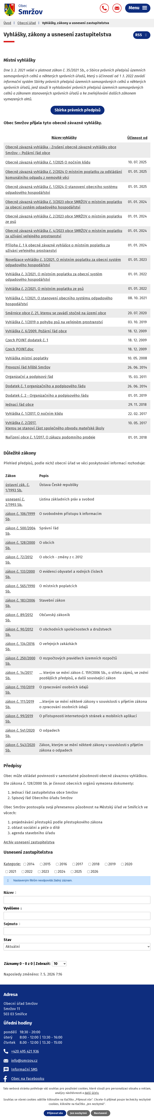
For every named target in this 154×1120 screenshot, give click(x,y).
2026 (94, 871)
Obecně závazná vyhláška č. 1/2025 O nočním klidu (47, 162)
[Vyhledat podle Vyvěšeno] (77, 916)
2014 (30, 864)
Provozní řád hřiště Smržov (27, 367)
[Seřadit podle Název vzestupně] (16, 892)
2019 (112, 864)
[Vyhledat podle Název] (77, 900)
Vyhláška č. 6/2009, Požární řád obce (36, 331)
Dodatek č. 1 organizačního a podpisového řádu (45, 386)
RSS (141, 35)
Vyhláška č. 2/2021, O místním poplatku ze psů (44, 289)
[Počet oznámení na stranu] (59, 963)
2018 (95, 864)
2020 (128, 864)
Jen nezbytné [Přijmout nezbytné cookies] (78, 1113)
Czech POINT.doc (19, 349)
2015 (47, 864)
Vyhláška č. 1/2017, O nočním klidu (34, 413)
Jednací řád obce (19, 404)
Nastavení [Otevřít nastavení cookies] (100, 1113)
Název (9, 892)
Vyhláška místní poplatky (26, 358)
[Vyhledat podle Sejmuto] (77, 931)
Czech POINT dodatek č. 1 (26, 340)
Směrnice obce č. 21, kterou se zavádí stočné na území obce (55, 313)
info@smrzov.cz (24, 1060)
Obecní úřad (26, 23)
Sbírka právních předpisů (77, 110)
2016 (63, 864)
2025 (78, 871)
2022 (28, 871)
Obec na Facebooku (27, 1078)
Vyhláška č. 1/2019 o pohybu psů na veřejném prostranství (54, 322)
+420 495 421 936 (25, 1051)
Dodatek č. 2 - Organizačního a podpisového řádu (47, 395)
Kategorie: (12, 864)
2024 (61, 871)
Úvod (7, 23)
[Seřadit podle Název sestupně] (16, 893)
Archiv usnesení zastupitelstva (29, 842)
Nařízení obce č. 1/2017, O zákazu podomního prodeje (50, 437)
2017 (79, 864)
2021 (12, 871)
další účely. (92, 1093)
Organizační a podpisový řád (29, 376)
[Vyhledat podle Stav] (77, 946)
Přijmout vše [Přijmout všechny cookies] (55, 1113)
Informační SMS (24, 1069)
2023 (45, 871)
